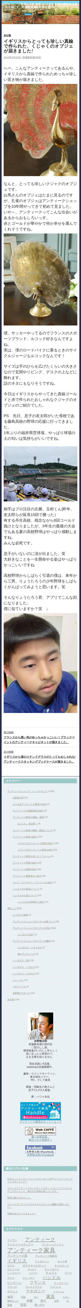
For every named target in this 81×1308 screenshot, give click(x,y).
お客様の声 (18, 797)
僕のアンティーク (26, 954)
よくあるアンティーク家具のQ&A (29, 804)
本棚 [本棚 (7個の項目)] (29, 1300)
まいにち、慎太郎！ (27, 823)
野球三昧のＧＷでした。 (19, 1197)
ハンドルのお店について (25, 895)
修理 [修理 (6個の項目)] (10, 1296)
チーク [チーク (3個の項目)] (68, 1273)
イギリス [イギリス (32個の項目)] (17, 1260)
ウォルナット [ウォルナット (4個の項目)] (42, 1261)
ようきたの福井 (20, 914)
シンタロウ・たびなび (24, 973)
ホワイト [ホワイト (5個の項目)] (12, 1291)
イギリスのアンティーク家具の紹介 (35, 843)
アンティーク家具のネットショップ (40, 1121)
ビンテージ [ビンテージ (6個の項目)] (14, 1282)
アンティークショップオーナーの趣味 (32, 941)
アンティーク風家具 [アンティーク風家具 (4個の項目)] (46, 1255)
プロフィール (19, 986)
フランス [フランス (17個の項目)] (37, 1282)
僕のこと (11, 908)
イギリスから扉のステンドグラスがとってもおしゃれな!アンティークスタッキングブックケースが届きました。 (40, 756)
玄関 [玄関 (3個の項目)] (56, 1300)
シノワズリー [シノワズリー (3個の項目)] (14, 1273)
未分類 (7, 35)
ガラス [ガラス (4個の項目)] (11, 1265)
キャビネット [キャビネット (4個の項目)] (61, 1265)
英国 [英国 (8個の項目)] (23, 1304)
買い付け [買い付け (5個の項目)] (39, 1304)
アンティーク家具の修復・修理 (28, 817)
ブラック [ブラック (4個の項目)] (12, 1286)
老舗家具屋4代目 (32, 57)
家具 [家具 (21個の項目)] (50, 1296)
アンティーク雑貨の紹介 (25, 869)
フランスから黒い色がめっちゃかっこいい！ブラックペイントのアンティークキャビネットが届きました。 (40, 737)
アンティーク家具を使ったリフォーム (32, 856)
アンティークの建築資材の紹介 (28, 810)
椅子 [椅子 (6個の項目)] (43, 1300)
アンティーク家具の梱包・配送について (33, 830)
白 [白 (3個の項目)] (68, 1300)
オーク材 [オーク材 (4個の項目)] (62, 1261)
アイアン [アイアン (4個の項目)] (12, 1240)
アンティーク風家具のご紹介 (27, 875)
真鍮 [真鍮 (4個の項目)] (9, 1304)
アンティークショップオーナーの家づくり (34, 921)
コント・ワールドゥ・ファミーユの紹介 (33, 882)
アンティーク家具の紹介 (25, 836)
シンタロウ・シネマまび (29, 947)
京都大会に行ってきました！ (21, 1213)
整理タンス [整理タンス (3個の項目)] (12, 1300)
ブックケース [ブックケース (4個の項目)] (61, 1282)
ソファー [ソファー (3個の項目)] (33, 1273)
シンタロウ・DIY (21, 960)
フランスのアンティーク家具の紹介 (35, 849)
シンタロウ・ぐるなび (24, 967)
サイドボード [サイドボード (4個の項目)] (51, 1269)
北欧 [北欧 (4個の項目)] (23, 1296)
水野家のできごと (21, 993)
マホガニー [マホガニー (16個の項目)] (35, 1291)
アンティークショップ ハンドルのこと (27, 791)
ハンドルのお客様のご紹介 (30, 901)
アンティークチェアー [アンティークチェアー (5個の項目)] (20, 1244)
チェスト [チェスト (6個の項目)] (51, 1272)
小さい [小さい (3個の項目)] (66, 1297)
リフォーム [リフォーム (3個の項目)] (58, 1291)
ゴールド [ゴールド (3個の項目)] (31, 1269)
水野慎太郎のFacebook (40, 1154)
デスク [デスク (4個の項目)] (11, 1277)
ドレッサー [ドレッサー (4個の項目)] (29, 1277)
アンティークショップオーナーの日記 (32, 928)
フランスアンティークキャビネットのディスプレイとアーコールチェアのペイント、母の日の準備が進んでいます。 (39, 1189)
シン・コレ (18, 980)
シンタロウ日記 (25, 934)
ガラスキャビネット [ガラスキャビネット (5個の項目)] (34, 1265)
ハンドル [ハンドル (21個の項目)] (52, 1277)
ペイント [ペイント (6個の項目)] (56, 1286)
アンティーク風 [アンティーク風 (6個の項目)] (17, 1255)
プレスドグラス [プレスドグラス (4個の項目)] (33, 1286)
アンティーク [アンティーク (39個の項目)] (40, 1239)
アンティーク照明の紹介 (25, 862)
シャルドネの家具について (26, 888)
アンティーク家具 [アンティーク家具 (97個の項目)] (31, 1249)
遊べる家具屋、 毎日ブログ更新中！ (40, 1138)
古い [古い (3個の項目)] (36, 1297)
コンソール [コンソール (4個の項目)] (13, 1269)
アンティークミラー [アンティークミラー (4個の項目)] (53, 1244)
